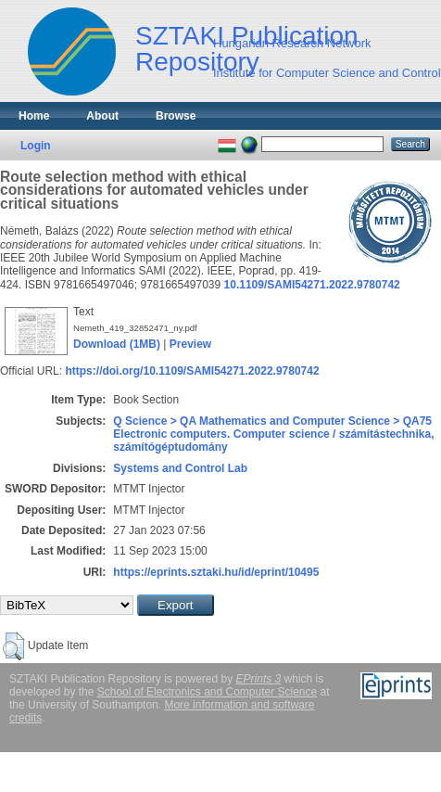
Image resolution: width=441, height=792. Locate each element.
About (102, 115)
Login (35, 145)
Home (34, 115)
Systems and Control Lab (180, 468)
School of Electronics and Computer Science (207, 691)
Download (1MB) (116, 344)
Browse (175, 115)
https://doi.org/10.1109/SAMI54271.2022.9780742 (192, 370)
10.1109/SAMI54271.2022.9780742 (312, 284)
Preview (190, 344)
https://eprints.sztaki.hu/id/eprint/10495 (216, 572)
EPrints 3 (259, 678)
